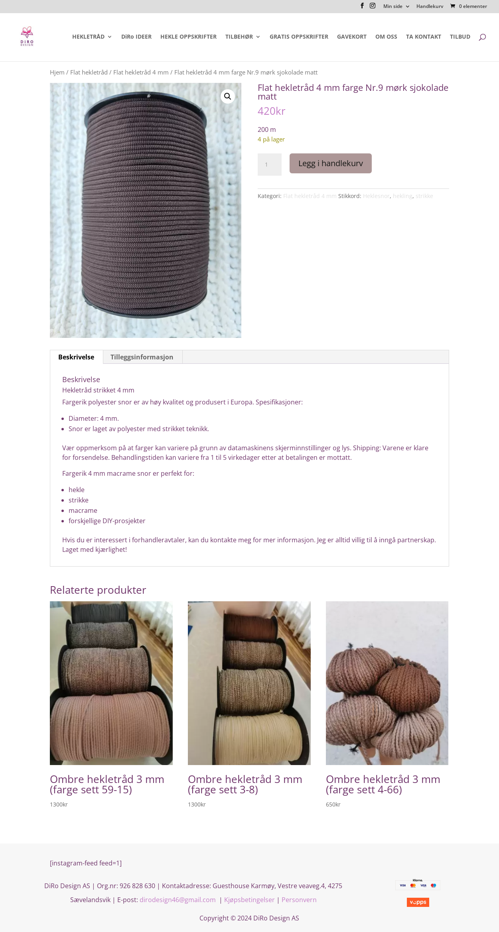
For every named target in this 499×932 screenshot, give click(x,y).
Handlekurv (429, 7)
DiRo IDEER (136, 37)
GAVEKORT (352, 37)
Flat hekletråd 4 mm (141, 72)
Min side (392, 7)
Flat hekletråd (89, 72)
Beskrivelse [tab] (76, 357)
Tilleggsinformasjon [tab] (142, 357)
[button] (228, 96)
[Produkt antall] (270, 164)
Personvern (299, 899)
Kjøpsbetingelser (249, 899)
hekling (402, 196)
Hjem (57, 72)
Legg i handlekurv (330, 163)
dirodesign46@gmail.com (178, 899)
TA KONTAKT (423, 37)
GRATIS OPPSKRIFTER (299, 37)
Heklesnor (376, 196)
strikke (424, 196)
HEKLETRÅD (88, 37)
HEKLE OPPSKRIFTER (188, 37)
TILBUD (460, 37)
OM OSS (386, 37)
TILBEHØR (239, 37)
